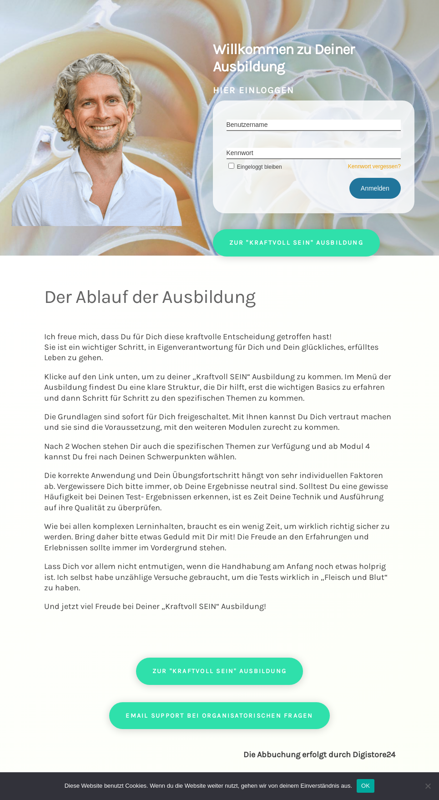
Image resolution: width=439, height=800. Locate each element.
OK (365, 785)
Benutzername (247, 124)
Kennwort (240, 152)
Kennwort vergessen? (374, 166)
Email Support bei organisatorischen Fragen (219, 715)
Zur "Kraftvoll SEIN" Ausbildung (296, 243)
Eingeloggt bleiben (254, 167)
